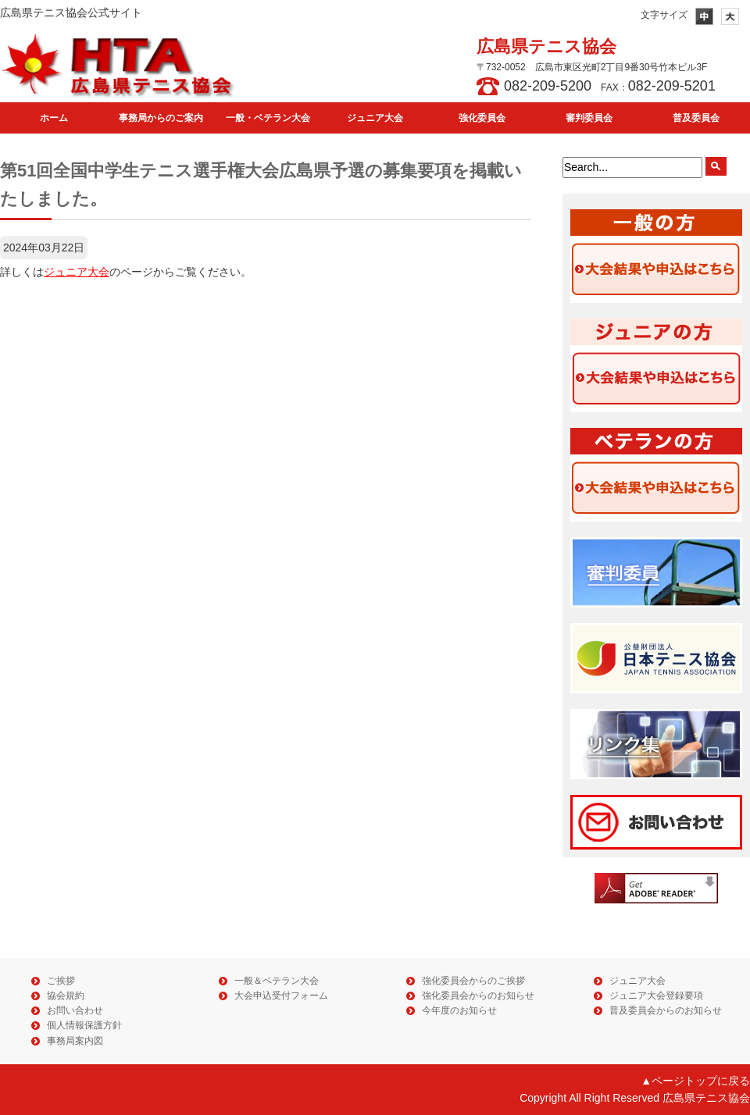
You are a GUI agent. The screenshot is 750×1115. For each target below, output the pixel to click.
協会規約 (65, 995)
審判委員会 (589, 117)
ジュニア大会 (375, 117)
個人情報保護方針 (84, 1025)
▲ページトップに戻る (695, 1080)
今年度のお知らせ (459, 1010)
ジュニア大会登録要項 (656, 995)
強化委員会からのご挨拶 (473, 980)
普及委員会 (696, 117)
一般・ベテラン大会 (268, 117)
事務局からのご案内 (161, 117)
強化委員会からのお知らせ (478, 995)
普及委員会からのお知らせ (665, 1010)
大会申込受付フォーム (281, 995)
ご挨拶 (61, 980)
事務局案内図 (75, 1040)
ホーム (54, 117)
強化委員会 (482, 117)
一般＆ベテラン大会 (276, 980)
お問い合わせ (75, 1010)
